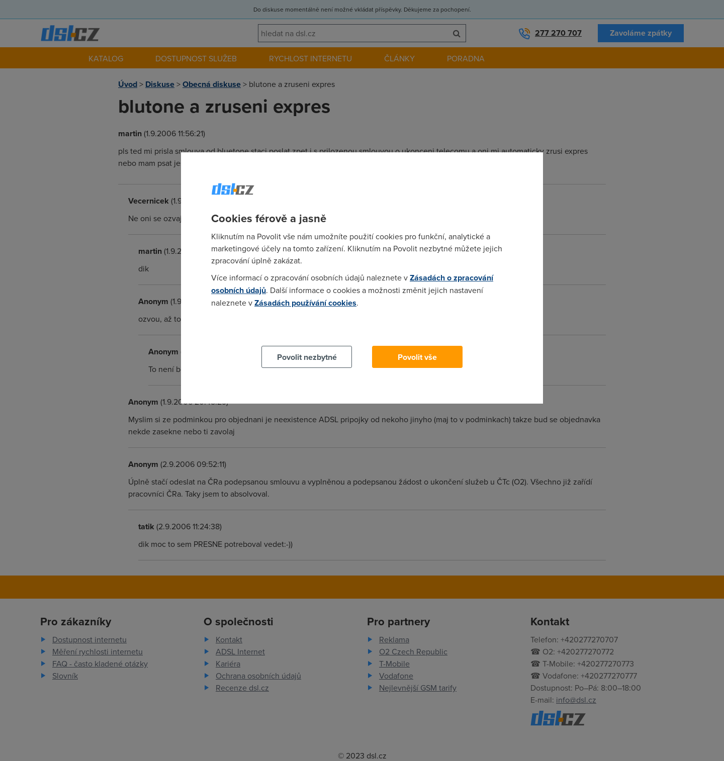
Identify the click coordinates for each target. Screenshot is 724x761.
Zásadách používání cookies (305, 303)
